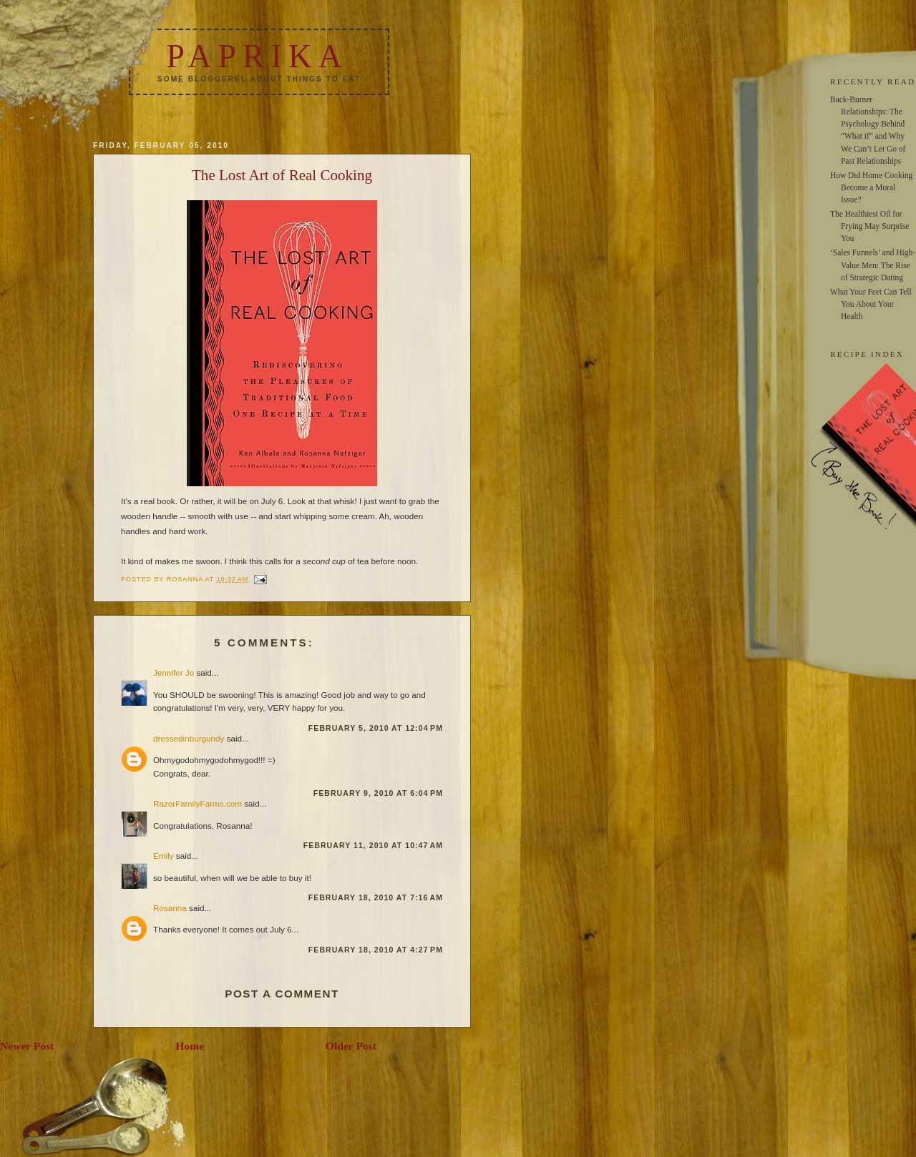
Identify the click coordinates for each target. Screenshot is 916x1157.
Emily (163, 855)
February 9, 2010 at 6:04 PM (378, 793)
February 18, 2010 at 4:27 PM (375, 949)
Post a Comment (282, 994)
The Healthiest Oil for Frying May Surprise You (869, 226)
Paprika (257, 56)
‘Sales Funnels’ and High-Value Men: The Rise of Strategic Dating (872, 264)
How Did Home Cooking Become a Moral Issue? (871, 187)
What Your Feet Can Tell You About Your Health (871, 303)
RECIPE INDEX (867, 354)
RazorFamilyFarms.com (197, 803)
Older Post (351, 1046)
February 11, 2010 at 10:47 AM (373, 845)
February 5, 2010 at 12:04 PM (375, 728)
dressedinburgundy (188, 738)
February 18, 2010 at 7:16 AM (375, 897)
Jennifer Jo (173, 672)
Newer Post (27, 1046)
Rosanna (170, 907)
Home (189, 1046)
